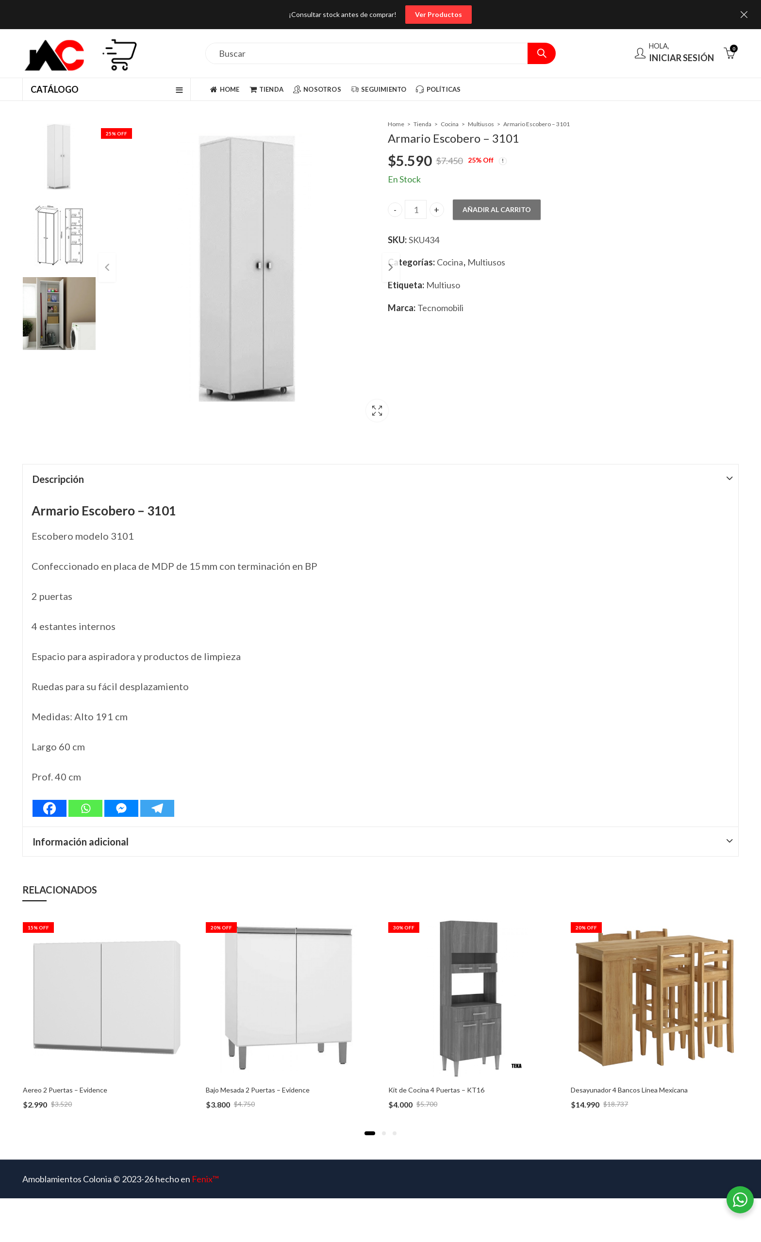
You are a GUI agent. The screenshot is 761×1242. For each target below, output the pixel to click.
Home (396, 124)
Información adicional (81, 841)
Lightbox (355, 413)
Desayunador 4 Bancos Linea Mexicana (629, 1090)
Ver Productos (438, 14)
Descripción (58, 479)
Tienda (422, 124)
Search (542, 53)
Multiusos (481, 124)
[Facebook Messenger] (121, 808)
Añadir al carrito (497, 209)
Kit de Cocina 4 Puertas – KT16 (436, 1090)
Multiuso (443, 285)
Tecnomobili (440, 307)
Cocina (450, 124)
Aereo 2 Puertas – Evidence (65, 1090)
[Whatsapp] (85, 808)
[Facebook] (49, 808)
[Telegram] (157, 808)
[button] (370, 1133)
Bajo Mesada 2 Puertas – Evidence (258, 1090)
